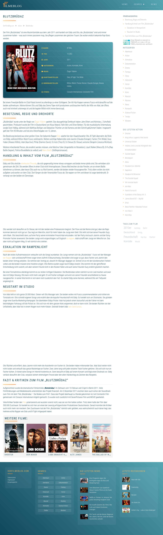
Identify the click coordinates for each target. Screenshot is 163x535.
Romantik (127, 109)
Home (125, 4)
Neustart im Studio (133, 32)
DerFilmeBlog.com (18, 471)
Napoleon (127, 170)
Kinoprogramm (12, 482)
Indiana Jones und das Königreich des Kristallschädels (137, 148)
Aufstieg (137, 228)
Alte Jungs (76, 455)
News (154, 4)
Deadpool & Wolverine (131, 174)
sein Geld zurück (74, 306)
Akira (125, 162)
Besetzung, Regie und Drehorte (135, 20)
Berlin (145, 228)
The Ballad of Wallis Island (107, 455)
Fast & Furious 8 (129, 191)
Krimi (81, 66)
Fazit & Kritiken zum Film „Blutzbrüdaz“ (138, 36)
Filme (126, 76)
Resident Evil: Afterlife (131, 166)
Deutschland (129, 232)
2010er (127, 227)
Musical (126, 96)
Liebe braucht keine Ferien (62, 455)
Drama (126, 68)
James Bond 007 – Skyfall (133, 199)
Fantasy (127, 72)
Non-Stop (127, 215)
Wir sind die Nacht (130, 182)
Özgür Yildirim (40, 122)
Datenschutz (12, 477)
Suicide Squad (129, 154)
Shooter (9, 455)
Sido (58, 136)
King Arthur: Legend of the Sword (135, 138)
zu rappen (70, 238)
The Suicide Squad (130, 178)
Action (69, 66)
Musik (137, 241)
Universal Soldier (130, 142)
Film (24, 402)
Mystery (127, 100)
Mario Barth (47, 150)
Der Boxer (31, 455)
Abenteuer (127, 52)
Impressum (11, 480)
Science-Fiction (129, 113)
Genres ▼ (139, 4)
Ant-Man (127, 186)
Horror (126, 84)
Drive (125, 203)
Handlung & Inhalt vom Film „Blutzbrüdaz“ (139, 24)
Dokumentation (129, 64)
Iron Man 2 (127, 211)
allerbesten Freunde (28, 163)
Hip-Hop (143, 237)
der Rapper (7, 258)
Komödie (75, 66)
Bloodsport (128, 158)
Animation (127, 60)
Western (127, 121)
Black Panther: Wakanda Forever (135, 207)
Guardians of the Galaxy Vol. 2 (134, 195)
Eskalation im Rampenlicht (136, 28)
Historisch (127, 80)
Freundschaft (131, 236)
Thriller (126, 117)
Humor (152, 237)
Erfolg (140, 232)
